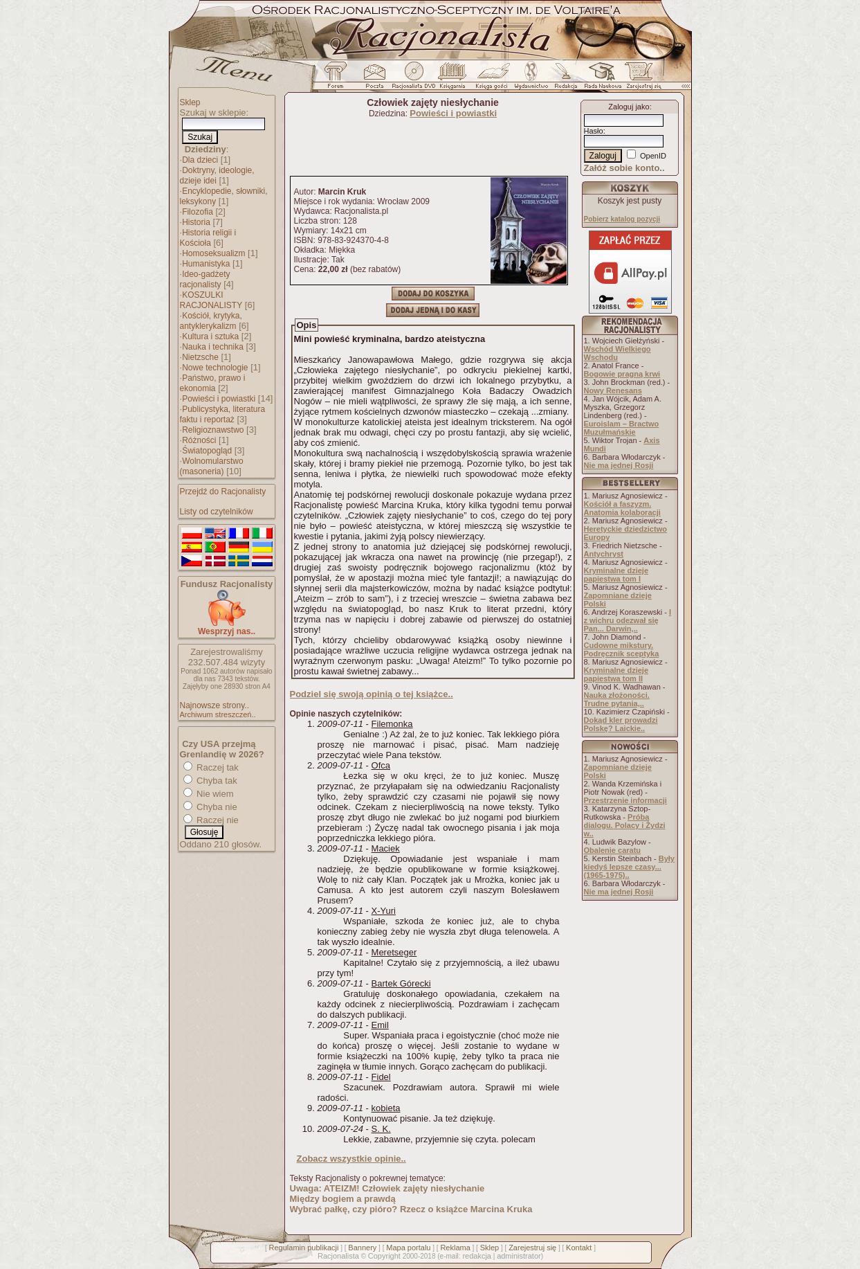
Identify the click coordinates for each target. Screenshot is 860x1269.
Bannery (362, 1247)
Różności (199, 440)
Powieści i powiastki (218, 399)
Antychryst (603, 554)
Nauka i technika (213, 347)
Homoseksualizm (213, 253)
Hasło (593, 131)
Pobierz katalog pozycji (622, 219)
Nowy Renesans (613, 390)
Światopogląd (207, 451)
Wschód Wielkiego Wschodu (617, 353)
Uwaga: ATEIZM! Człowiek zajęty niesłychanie (387, 1188)
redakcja (476, 1256)
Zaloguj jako (628, 106)
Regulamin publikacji (304, 1247)
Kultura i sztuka (210, 336)
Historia (196, 222)
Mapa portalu (408, 1247)
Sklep (190, 102)
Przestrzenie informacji (625, 800)
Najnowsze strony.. (214, 705)
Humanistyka (206, 264)
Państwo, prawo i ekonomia (213, 383)
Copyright (384, 1256)
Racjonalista (338, 1256)
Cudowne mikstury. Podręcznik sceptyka (621, 649)
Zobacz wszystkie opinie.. (351, 1158)
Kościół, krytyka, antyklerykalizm (211, 321)
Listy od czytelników (216, 511)
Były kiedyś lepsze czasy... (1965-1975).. (629, 866)
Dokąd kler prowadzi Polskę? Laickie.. (621, 724)
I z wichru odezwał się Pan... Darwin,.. (628, 620)
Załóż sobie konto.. (624, 168)
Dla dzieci (200, 160)
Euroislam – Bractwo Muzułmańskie (621, 428)
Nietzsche (200, 357)
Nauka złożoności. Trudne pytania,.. (617, 699)
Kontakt (579, 1247)
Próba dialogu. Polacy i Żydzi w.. (625, 825)
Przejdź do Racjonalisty (223, 491)
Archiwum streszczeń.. (218, 714)
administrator (519, 1256)
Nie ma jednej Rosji (619, 465)
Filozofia (197, 212)
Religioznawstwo (213, 430)
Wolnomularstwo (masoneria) (212, 466)
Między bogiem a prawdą (343, 1199)
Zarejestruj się (532, 1247)
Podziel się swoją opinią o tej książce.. (371, 694)
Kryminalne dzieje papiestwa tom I (616, 574)
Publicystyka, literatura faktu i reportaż (223, 414)
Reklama (455, 1247)
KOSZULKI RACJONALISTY (211, 300)
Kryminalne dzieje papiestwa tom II (616, 674)
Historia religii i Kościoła (208, 238)
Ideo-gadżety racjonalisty (205, 279)
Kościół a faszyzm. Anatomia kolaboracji (622, 508)
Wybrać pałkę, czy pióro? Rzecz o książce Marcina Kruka (411, 1209)
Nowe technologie (215, 367)
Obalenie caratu (612, 850)
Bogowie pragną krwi (622, 374)
